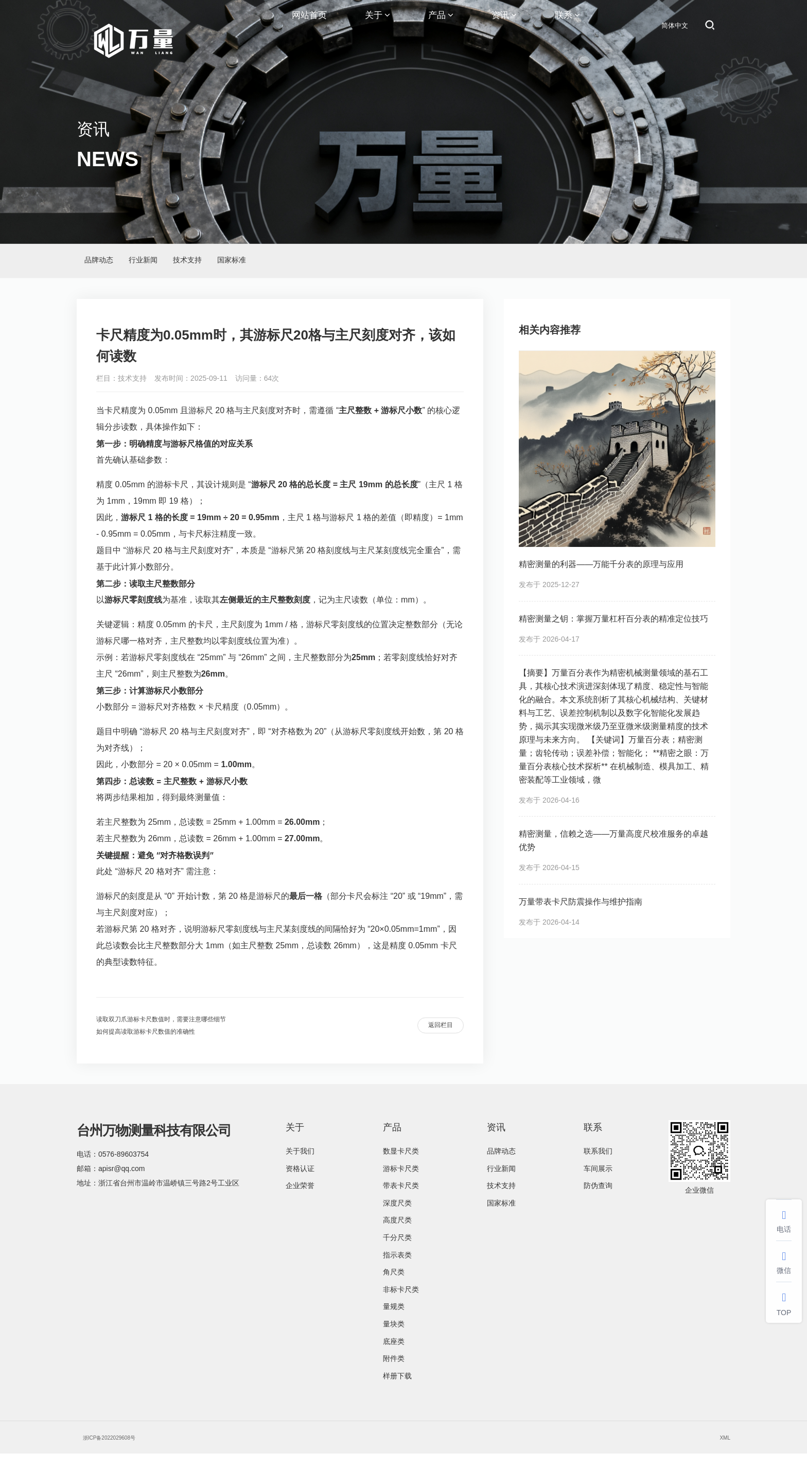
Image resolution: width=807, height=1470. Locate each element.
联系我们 (598, 1167)
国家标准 (336, 264)
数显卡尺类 (401, 1167)
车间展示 (598, 1185)
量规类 (394, 1323)
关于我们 (300, 1167)
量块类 (394, 1340)
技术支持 (261, 264)
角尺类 (394, 1288)
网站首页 (309, 25)
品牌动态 (113, 264)
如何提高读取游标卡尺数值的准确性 (162, 1045)
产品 (440, 25)
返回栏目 (430, 1038)
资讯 (504, 25)
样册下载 (397, 1392)
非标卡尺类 (401, 1306)
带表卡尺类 (401, 1202)
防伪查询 (598, 1202)
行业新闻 (187, 264)
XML (722, 1453)
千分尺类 (397, 1254)
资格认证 (300, 1185)
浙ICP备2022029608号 (119, 1453)
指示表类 (397, 1271)
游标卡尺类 (401, 1185)
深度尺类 (397, 1219)
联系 (567, 25)
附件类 (394, 1375)
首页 (655, 261)
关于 (377, 25)
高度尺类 (397, 1236)
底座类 (394, 1358)
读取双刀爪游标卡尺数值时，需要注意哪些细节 (182, 1029)
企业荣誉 (300, 1202)
